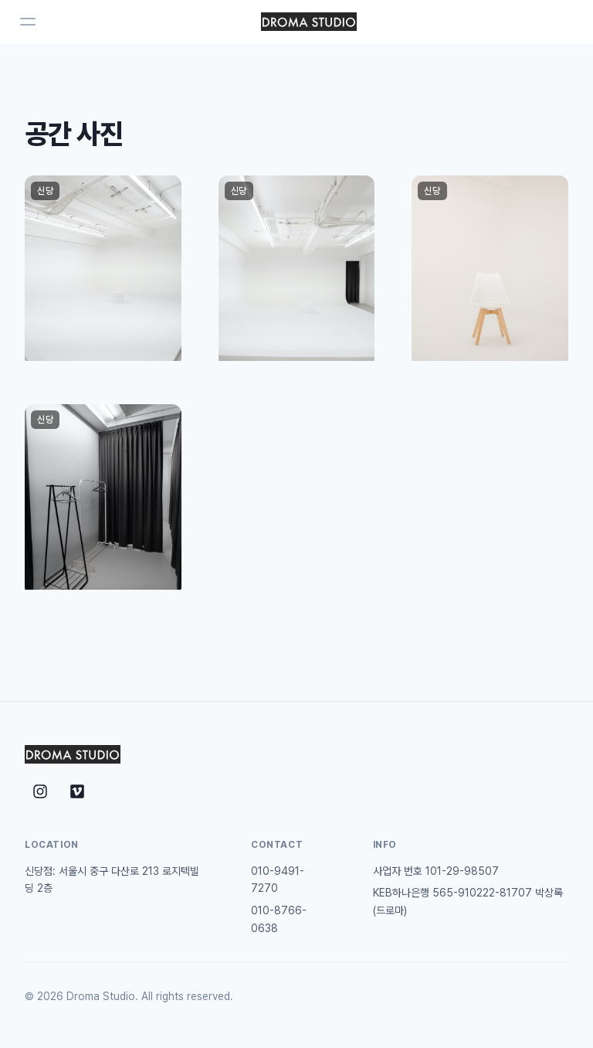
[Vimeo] (77, 791)
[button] (103, 271)
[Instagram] (40, 791)
